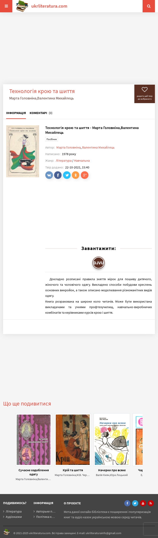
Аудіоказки (14, 517)
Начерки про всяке (112, 470)
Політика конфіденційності (56, 517)
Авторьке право (47, 511)
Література (64, 160)
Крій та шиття (73, 470)
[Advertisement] (79, 51)
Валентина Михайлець (98, 147)
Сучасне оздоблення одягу (34, 472)
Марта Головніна (68, 147)
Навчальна (82, 160)
